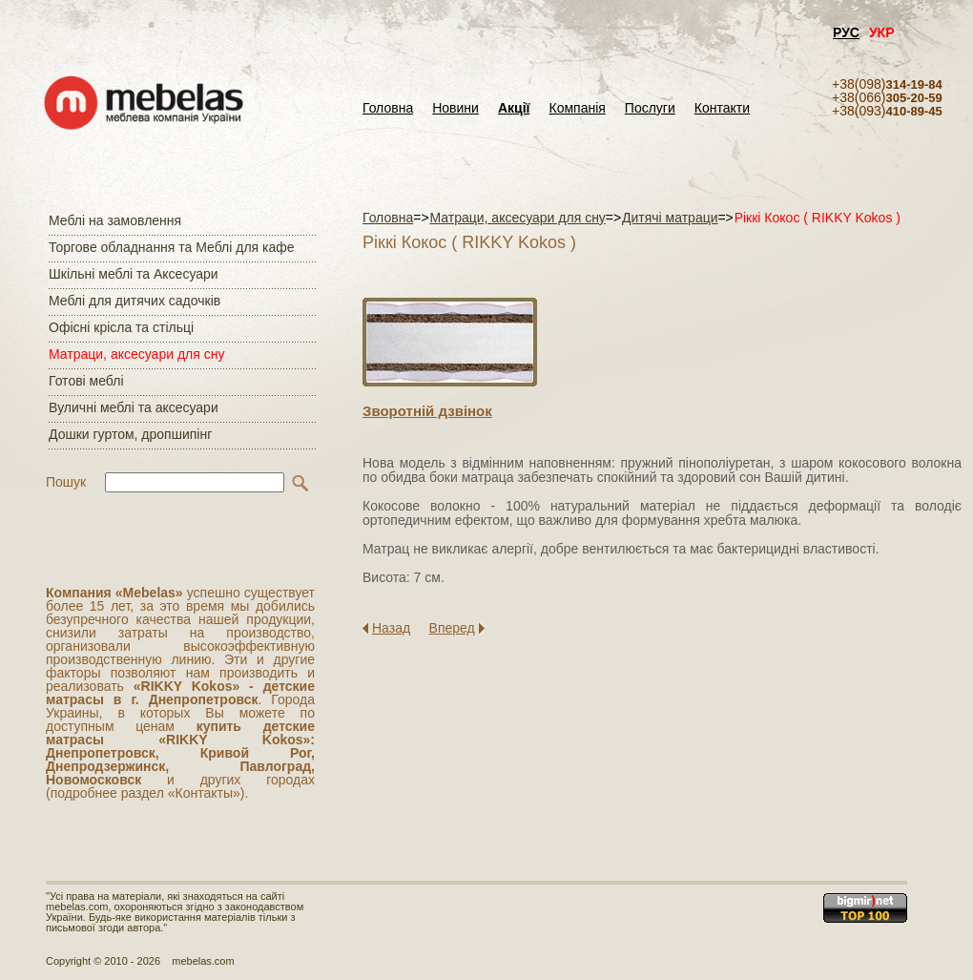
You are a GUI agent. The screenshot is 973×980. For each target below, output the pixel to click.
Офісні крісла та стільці (121, 327)
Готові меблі (86, 380)
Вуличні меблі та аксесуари (133, 407)
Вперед (452, 628)
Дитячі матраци (670, 217)
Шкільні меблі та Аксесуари (133, 273)
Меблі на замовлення (115, 220)
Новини (455, 108)
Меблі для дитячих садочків (134, 300)
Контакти (722, 108)
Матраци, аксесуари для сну (136, 354)
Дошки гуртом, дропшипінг (130, 434)
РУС (846, 32)
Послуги (650, 108)
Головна (387, 108)
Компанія (577, 108)
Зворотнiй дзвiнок (427, 411)
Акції (514, 108)
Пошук (66, 482)
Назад (391, 628)
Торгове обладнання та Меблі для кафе (172, 247)
